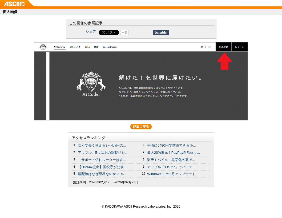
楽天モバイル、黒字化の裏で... (171, 160)
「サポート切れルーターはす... (102, 160)
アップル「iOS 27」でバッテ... (171, 167)
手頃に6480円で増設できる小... (171, 145)
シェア (91, 32)
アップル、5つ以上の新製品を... (103, 153)
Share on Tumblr (161, 32)
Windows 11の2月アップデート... (172, 174)
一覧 (124, 32)
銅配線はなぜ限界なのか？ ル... (102, 174)
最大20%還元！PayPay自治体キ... (173, 153)
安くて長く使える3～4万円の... (102, 145)
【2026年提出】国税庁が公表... (102, 167)
